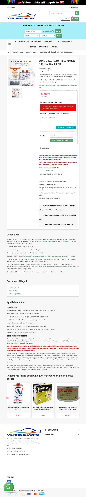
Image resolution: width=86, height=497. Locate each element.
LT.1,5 (70, 256)
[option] (18, 400)
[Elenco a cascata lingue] (74, 7)
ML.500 (49, 256)
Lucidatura (48, 42)
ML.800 (63, 256)
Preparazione (24, 42)
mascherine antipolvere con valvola (58, 266)
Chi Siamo (11, 7)
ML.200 (35, 256)
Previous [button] (7, 398)
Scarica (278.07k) (15, 294)
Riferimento (42, 69)
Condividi (44, 148)
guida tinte (41, 253)
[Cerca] (64, 13)
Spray (57, 42)
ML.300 (39, 256)
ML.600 (53, 256)
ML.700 (58, 256)
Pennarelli (33, 47)
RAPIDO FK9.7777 (68, 241)
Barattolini (43, 47)
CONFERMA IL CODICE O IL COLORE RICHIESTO (54, 114)
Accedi (65, 19)
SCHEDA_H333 (14, 288)
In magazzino (43, 71)
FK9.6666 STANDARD (48, 241)
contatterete (61, 272)
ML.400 (44, 256)
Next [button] (79, 398)
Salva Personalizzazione (66, 127)
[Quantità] (61, 136)
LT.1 (67, 256)
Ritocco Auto (67, 42)
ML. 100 (29, 256)
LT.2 (73, 256)
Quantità (42, 136)
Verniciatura (36, 42)
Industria (54, 47)
